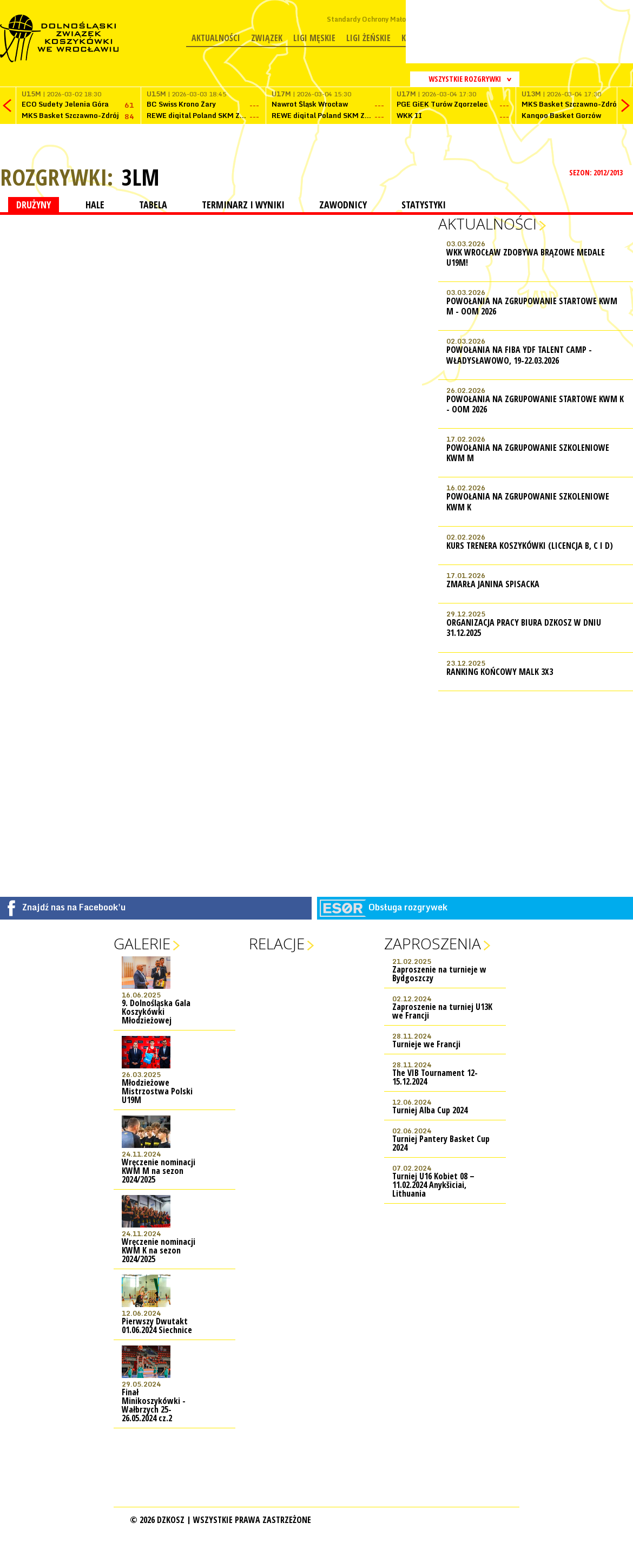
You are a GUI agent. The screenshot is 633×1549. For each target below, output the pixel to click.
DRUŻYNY (33, 204)
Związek (266, 38)
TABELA (153, 204)
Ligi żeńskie (368, 38)
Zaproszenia (432, 943)
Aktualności (216, 38)
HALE (94, 204)
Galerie (142, 943)
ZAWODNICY (343, 204)
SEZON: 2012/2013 (597, 172)
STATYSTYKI (423, 204)
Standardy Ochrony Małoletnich (377, 19)
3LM (141, 177)
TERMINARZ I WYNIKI (243, 204)
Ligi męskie (314, 38)
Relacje (277, 943)
